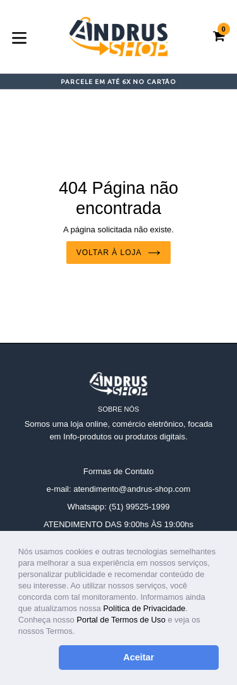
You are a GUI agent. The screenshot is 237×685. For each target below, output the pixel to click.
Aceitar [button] (138, 657)
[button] (78, 632)
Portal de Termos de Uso (121, 619)
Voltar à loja (118, 252)
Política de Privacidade (144, 608)
